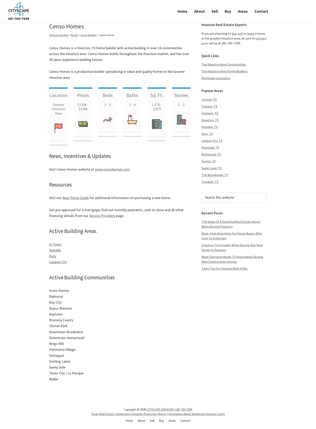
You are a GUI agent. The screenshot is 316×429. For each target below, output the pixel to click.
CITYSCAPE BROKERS (160, 409)
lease (250, 33)
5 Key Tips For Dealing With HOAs (224, 268)
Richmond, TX (211, 154)
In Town (55, 244)
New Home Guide (75, 197)
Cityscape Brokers (58, 35)
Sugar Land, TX (212, 168)
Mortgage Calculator (216, 78)
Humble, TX (210, 127)
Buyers (74, 35)
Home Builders (88, 35)
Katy (52, 256)
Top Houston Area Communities (224, 64)
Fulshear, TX (210, 113)
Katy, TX (207, 134)
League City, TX (212, 141)
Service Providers (102, 215)
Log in (221, 414)
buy (234, 33)
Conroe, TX (209, 99)
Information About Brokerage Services (192, 414)
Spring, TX (209, 161)
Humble (55, 250)
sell (240, 33)
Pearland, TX (210, 147)
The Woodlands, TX (215, 175)
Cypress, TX (209, 106)
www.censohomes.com (112, 169)
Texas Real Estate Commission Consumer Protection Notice (128, 414)
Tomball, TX (210, 182)
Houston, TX (210, 120)
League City (58, 262)
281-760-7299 (184, 409)
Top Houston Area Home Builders (224, 71)
